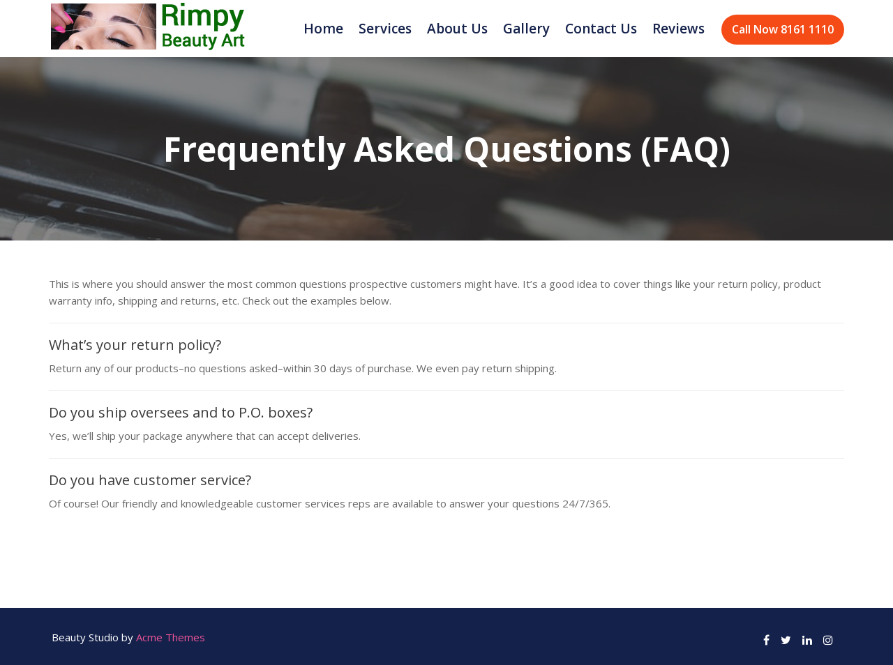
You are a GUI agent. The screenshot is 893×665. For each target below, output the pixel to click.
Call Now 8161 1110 (783, 29)
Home (323, 29)
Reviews (678, 29)
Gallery (526, 29)
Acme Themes (170, 637)
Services (385, 29)
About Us (457, 29)
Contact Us (601, 29)
